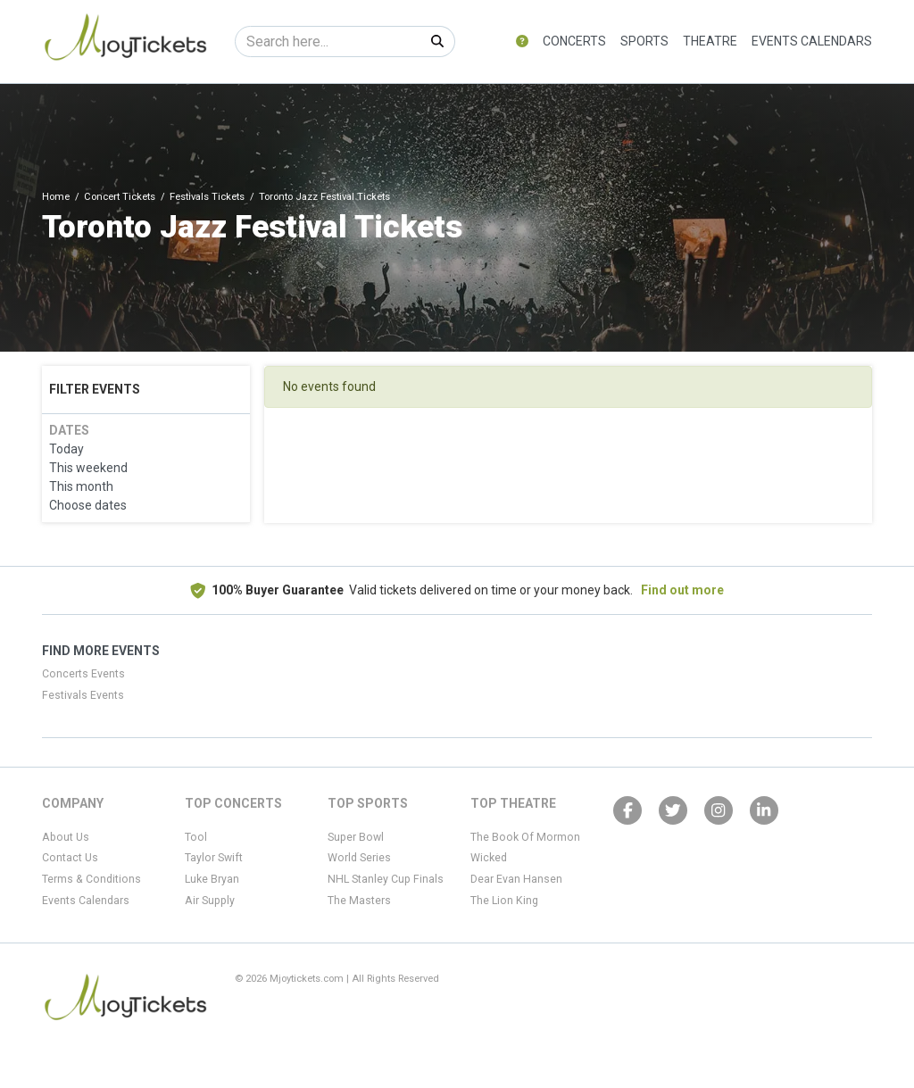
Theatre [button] (710, 41)
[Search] (328, 41)
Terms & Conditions (91, 879)
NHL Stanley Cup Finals (386, 879)
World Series (359, 857)
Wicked (488, 857)
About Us (65, 837)
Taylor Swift (214, 857)
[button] (522, 41)
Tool (196, 837)
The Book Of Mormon (525, 837)
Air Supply (210, 900)
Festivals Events (83, 695)
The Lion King (504, 900)
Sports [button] (644, 41)
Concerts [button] (574, 41)
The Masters (359, 900)
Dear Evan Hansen (516, 879)
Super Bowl (356, 837)
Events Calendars (812, 41)
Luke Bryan (212, 879)
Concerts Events (83, 674)
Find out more (682, 590)
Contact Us (70, 857)
